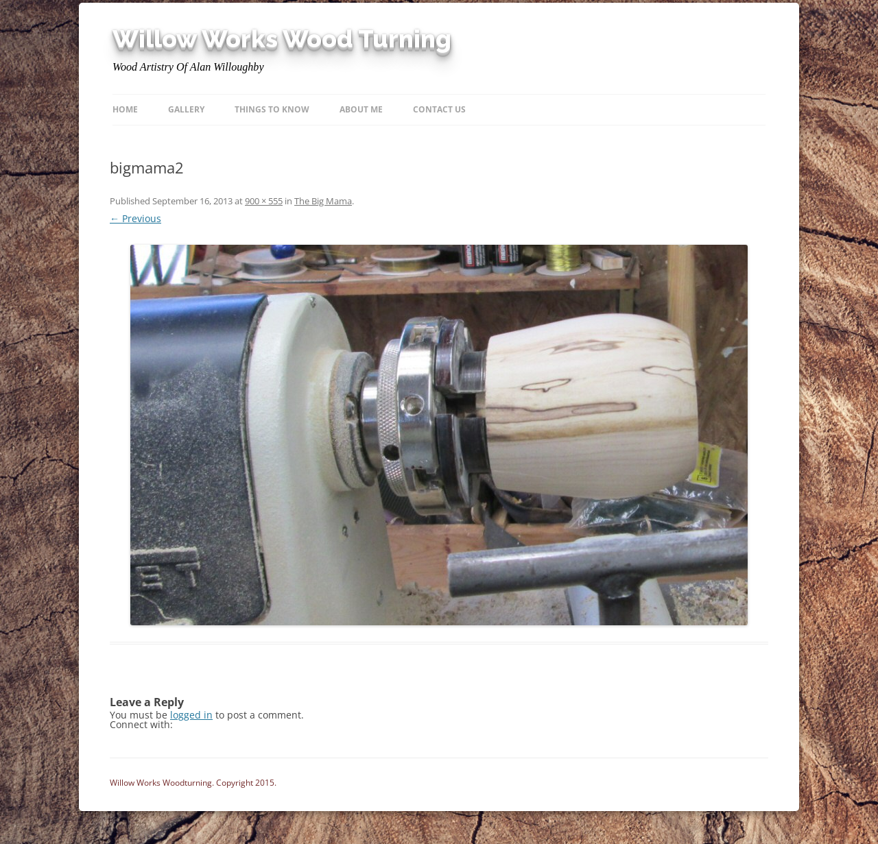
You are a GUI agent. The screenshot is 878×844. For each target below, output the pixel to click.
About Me (361, 109)
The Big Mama (323, 201)
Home (125, 109)
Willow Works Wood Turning (281, 39)
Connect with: (141, 724)
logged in (191, 714)
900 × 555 (264, 201)
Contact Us (439, 109)
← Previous (135, 218)
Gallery (186, 109)
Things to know (272, 109)
